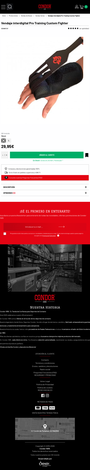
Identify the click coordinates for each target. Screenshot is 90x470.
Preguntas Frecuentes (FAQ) (45, 372)
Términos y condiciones (45, 363)
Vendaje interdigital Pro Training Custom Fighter (64, 16)
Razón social (45, 369)
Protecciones (13, 16)
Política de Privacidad (45, 384)
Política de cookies (45, 387)
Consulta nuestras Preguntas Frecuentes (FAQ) (23, 177)
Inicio (4, 16)
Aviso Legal (45, 381)
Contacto (45, 360)
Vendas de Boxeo (26, 16)
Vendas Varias (40, 16)
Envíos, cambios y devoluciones (45, 366)
